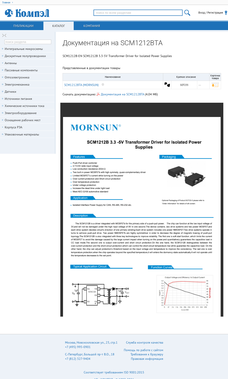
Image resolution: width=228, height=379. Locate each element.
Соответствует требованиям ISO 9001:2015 (114, 372)
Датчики (10, 92)
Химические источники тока (24, 106)
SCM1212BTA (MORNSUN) (81, 85)
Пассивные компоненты (21, 70)
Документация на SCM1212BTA (120, 94)
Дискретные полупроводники (25, 56)
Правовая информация (147, 359)
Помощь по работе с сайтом (143, 350)
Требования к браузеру (146, 354)
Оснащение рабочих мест (23, 120)
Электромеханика (17, 84)
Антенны (11, 63)
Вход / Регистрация (210, 12)
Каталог (58, 26)
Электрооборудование (21, 113)
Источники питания (18, 99)
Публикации (23, 26)
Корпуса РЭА (13, 127)
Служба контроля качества (144, 342)
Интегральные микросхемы (24, 49)
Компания (91, 26)
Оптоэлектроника (17, 77)
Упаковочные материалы (22, 134)
